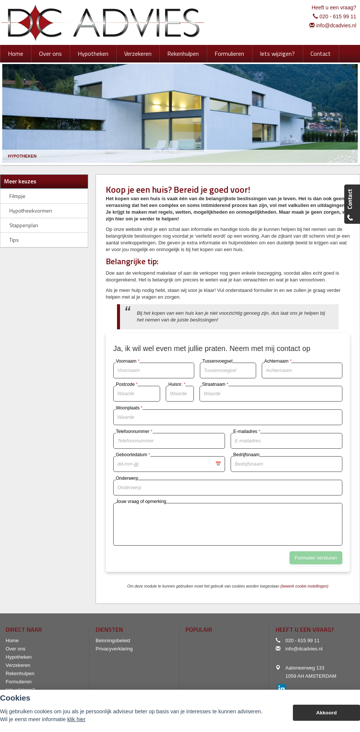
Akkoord (326, 713)
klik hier (76, 719)
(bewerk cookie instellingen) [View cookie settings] (304, 586)
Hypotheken (22, 156)
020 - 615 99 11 (338, 16)
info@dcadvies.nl (336, 25)
